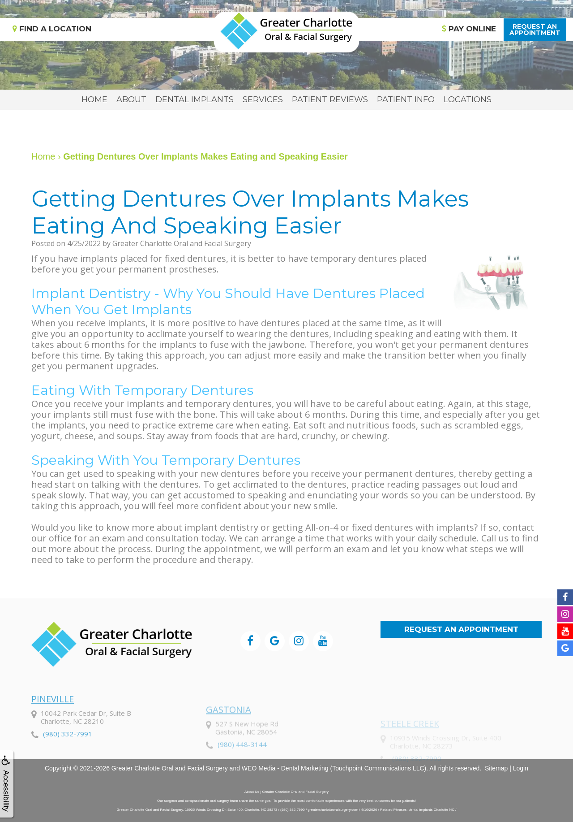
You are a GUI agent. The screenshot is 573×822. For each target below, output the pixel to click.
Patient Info (406, 99)
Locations (468, 99)
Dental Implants (194, 99)
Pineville (52, 727)
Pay (469, 28)
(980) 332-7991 (67, 761)
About (131, 99)
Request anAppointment (534, 29)
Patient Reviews (330, 99)
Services (263, 99)
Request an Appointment (461, 629)
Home (94, 99)
